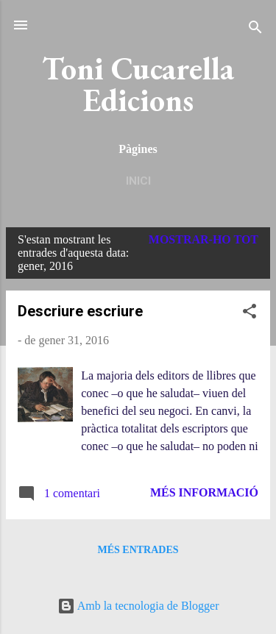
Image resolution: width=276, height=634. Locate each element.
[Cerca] (255, 29)
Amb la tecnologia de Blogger (138, 605)
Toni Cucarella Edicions (138, 84)
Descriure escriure (80, 311)
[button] (249, 313)
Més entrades (137, 549)
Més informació (204, 492)
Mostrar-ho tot (203, 239)
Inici (138, 181)
